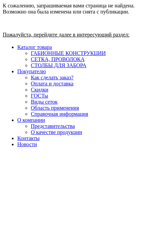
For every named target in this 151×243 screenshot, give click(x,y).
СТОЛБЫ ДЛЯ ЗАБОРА (58, 65)
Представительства (53, 126)
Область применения (55, 108)
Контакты (28, 138)
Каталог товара (34, 47)
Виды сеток (44, 102)
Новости (27, 144)
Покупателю (31, 71)
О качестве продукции (56, 132)
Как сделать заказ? (52, 77)
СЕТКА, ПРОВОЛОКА (58, 59)
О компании (31, 120)
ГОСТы (39, 96)
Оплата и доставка (52, 83)
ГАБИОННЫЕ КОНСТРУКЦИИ (68, 53)
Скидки (39, 89)
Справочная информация (59, 114)
